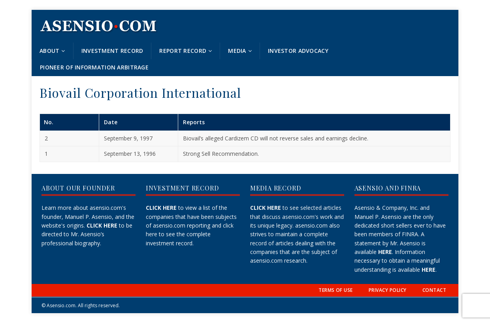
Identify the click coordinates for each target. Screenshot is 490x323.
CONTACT (434, 290)
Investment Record (112, 50)
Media (237, 50)
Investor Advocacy (298, 50)
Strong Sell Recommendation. (221, 153)
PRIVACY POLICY (388, 290)
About (49, 50)
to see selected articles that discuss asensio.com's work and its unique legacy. (297, 216)
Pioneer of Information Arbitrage (94, 67)
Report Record (182, 50)
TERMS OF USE (335, 290)
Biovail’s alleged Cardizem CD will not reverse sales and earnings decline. (275, 138)
